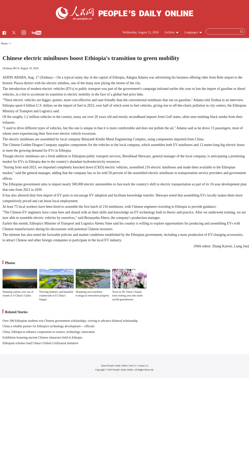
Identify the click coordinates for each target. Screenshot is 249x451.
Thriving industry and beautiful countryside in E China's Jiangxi (56, 295)
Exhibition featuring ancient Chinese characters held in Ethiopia (42, 337)
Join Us (133, 365)
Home (4, 43)
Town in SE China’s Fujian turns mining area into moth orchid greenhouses (127, 295)
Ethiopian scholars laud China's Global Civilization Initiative (40, 343)
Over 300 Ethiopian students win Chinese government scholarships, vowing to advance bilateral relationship (70, 320)
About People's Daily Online (114, 365)
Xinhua (7, 68)
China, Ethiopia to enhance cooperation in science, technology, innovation (49, 331)
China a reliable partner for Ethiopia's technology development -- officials (49, 326)
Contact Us (143, 365)
